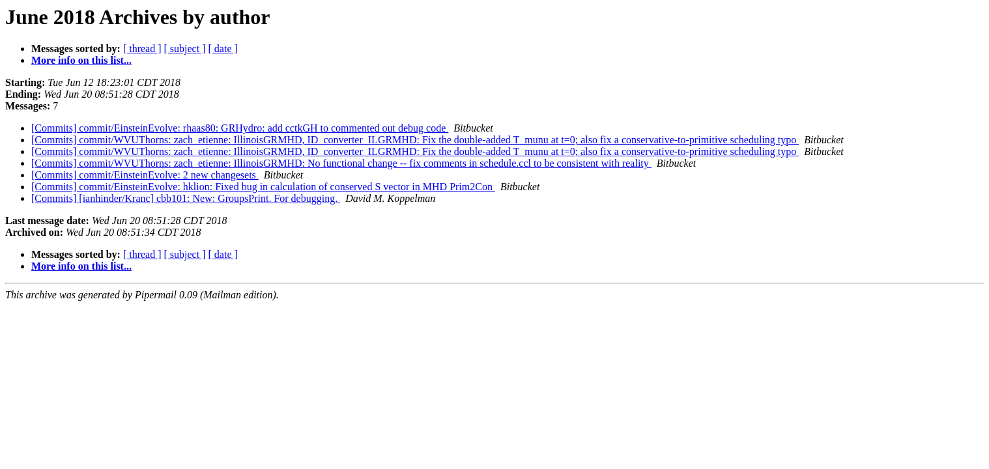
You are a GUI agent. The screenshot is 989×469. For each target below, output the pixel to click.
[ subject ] (185, 48)
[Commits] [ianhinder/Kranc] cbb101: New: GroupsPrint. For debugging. (185, 198)
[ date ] (223, 48)
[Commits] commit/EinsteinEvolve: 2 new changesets (145, 174)
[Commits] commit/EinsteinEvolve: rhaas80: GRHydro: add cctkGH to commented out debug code (239, 128)
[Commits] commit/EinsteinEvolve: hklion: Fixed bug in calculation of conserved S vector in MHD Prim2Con (263, 186)
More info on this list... (81, 60)
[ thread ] (142, 48)
